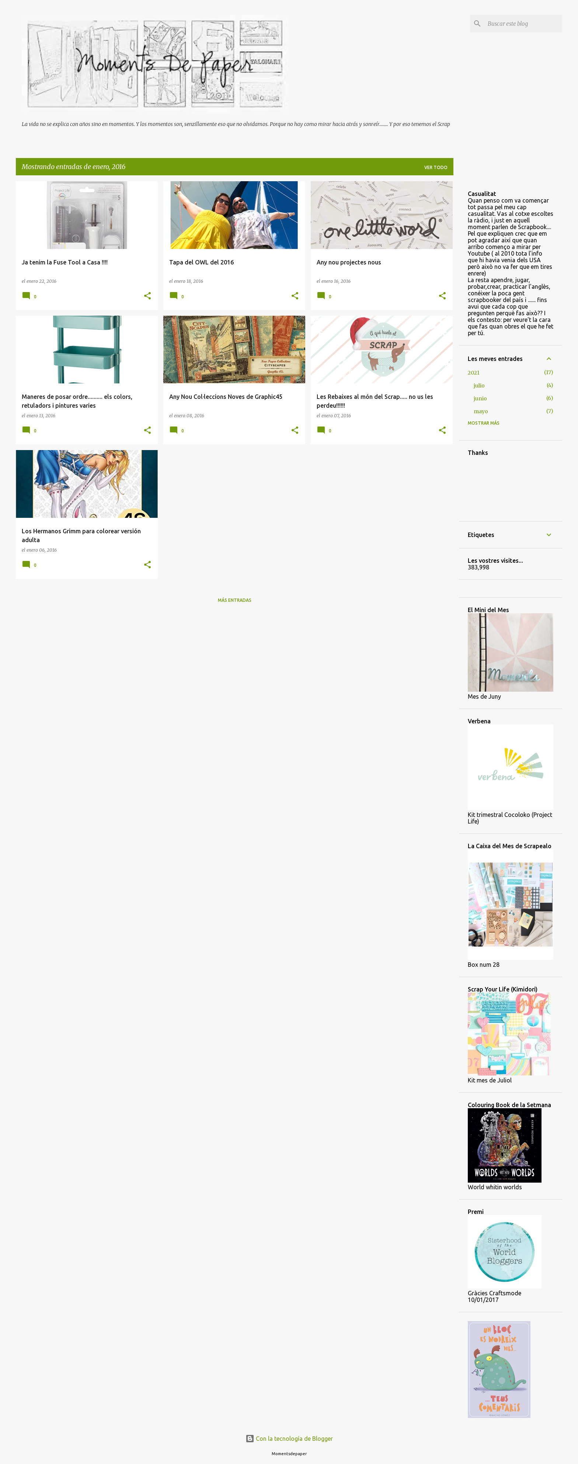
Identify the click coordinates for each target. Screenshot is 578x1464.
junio (480, 398)
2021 (474, 372)
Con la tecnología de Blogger (289, 1438)
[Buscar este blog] (523, 23)
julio (479, 385)
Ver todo (436, 167)
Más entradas (234, 600)
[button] (147, 296)
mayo (481, 411)
